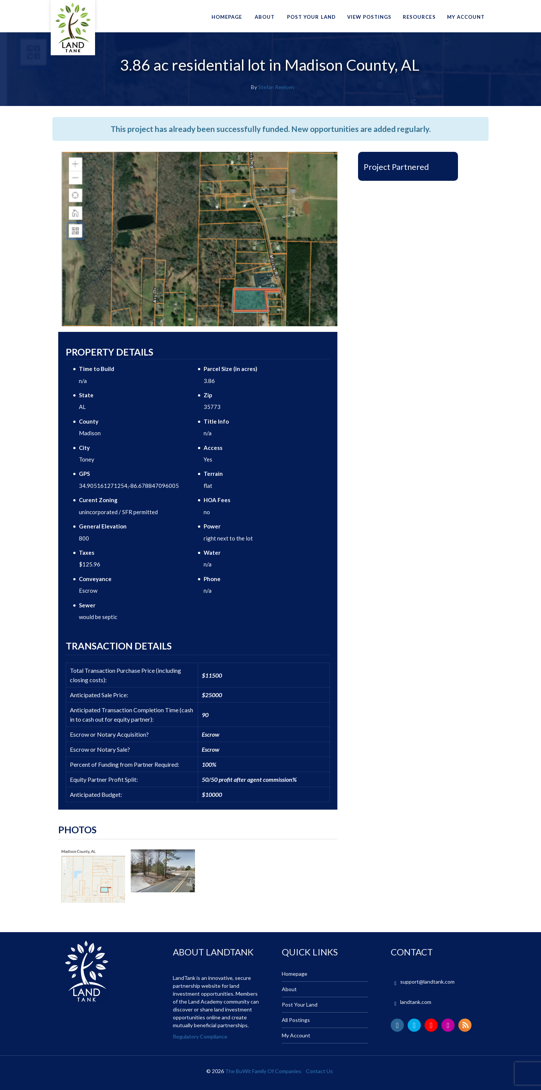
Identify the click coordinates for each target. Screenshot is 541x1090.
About (265, 17)
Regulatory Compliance (200, 1036)
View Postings (369, 17)
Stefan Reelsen (276, 87)
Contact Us (319, 1071)
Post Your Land (311, 17)
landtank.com (415, 1002)
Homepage (227, 17)
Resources (419, 17)
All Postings (296, 1020)
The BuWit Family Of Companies (263, 1071)
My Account (466, 17)
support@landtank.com (427, 981)
